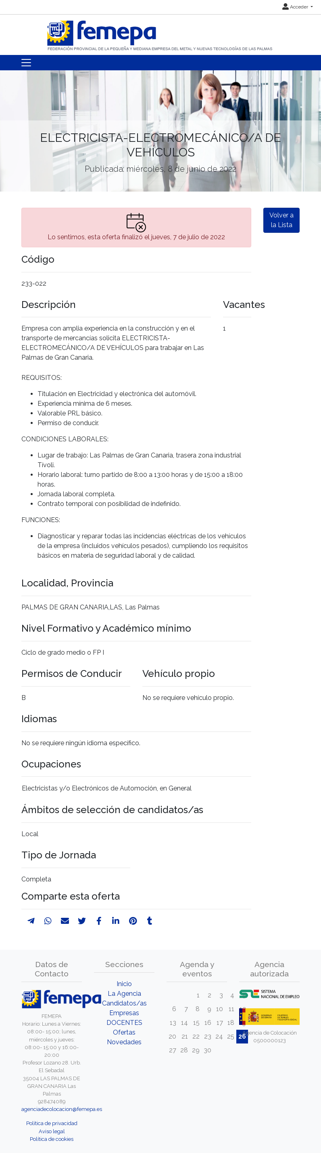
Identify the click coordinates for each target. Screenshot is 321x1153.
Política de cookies (51, 1139)
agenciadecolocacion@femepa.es (61, 1109)
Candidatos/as (124, 1003)
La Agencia (124, 993)
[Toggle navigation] (26, 62)
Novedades (124, 1042)
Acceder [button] (295, 7)
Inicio (124, 984)
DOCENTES (124, 1023)
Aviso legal (52, 1131)
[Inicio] (160, 32)
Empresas (124, 1013)
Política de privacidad (51, 1123)
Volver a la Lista (281, 220)
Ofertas (124, 1032)
